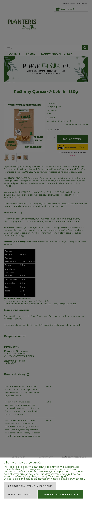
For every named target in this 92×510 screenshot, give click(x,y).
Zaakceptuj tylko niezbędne (30, 486)
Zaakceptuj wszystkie (60, 494)
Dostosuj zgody (20, 494)
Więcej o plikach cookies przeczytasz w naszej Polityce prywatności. (44, 478)
